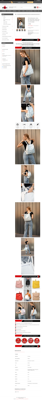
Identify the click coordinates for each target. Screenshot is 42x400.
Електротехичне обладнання (7, 24)
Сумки (4, 18)
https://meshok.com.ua (30, 42)
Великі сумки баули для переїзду (6, 36)
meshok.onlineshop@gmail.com (7, 65)
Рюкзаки (4, 17)
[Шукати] (35, 7)
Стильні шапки (5, 21)
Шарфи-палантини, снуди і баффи (6, 20)
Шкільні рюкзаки (4, 29)
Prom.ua (25, 397)
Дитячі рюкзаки (4, 31)
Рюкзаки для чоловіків (5, 26)
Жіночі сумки (4, 34)
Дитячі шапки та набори (5, 39)
